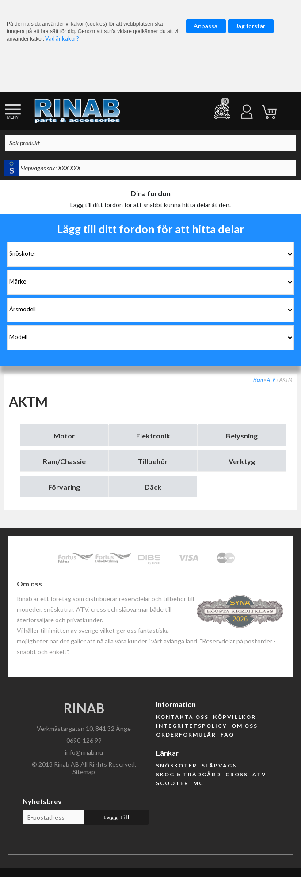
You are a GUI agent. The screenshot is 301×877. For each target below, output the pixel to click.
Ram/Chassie (64, 461)
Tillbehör (153, 461)
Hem (258, 379)
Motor (64, 435)
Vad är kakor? (62, 38)
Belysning (242, 435)
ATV (271, 379)
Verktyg (242, 461)
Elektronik (153, 435)
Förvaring (64, 487)
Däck (153, 487)
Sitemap (83, 771)
